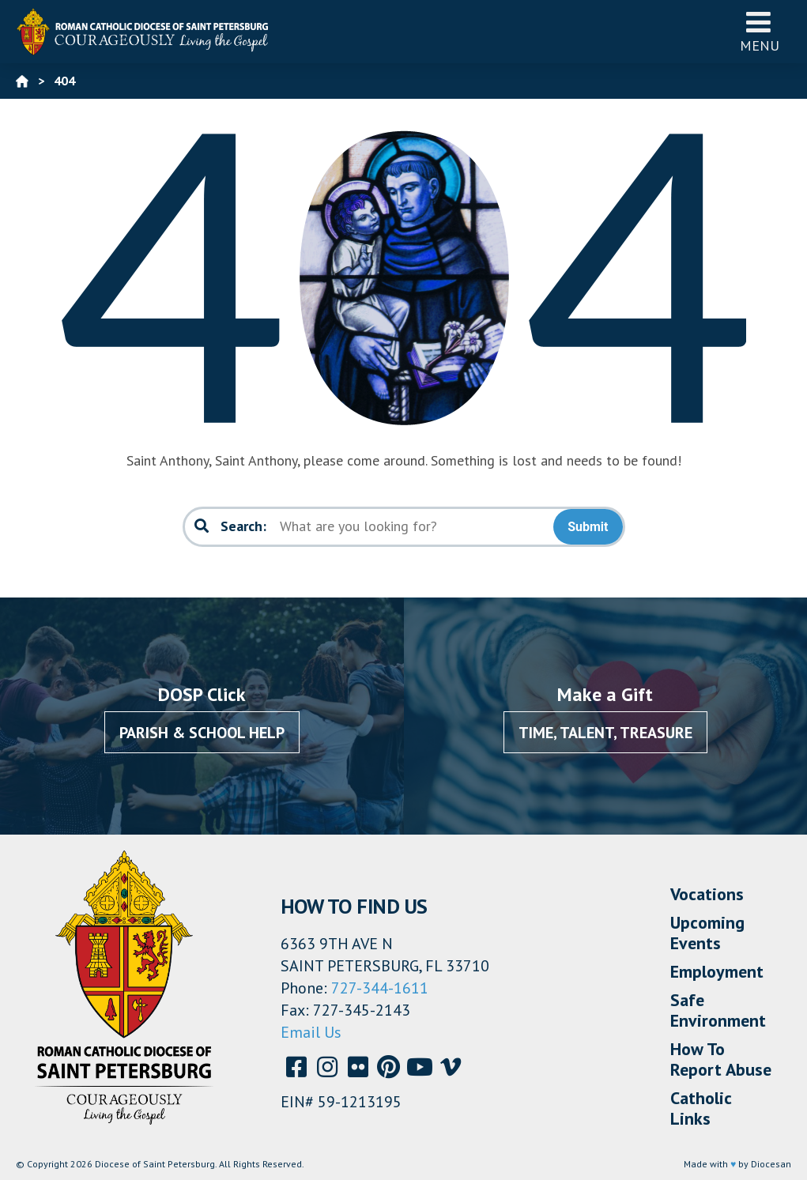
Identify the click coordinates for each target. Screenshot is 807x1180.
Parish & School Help (202, 732)
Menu (759, 31)
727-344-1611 (379, 988)
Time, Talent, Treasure (605, 732)
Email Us (311, 1032)
